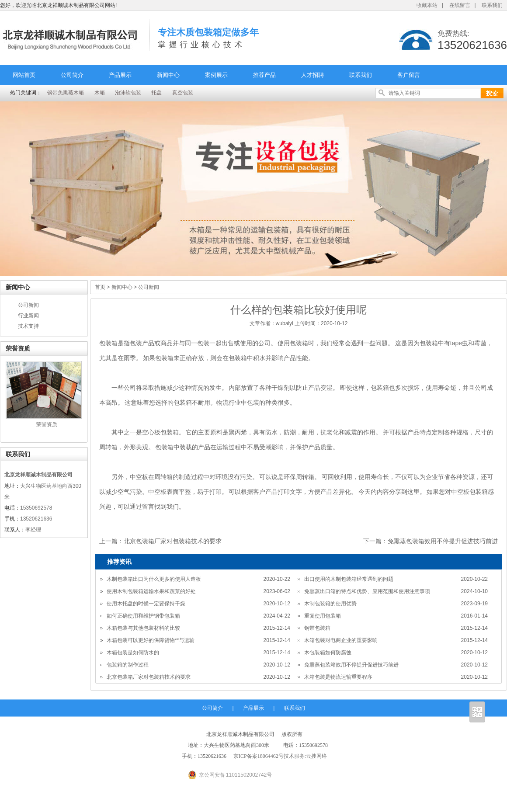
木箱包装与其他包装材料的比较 (143, 628)
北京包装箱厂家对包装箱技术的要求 (173, 541)
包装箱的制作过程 (128, 665)
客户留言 (408, 75)
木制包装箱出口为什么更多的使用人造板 (154, 579)
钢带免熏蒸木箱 (65, 93)
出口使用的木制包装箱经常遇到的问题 (348, 579)
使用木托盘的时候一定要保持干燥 (146, 604)
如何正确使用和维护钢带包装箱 (143, 616)
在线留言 (459, 5)
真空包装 (182, 93)
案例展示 (216, 75)
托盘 (156, 93)
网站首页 (24, 75)
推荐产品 (264, 75)
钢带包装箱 (317, 628)
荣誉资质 (46, 424)
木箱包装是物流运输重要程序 (338, 677)
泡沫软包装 (128, 93)
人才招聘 (312, 75)
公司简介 (72, 75)
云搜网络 (316, 756)
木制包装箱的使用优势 (330, 604)
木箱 (99, 93)
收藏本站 (427, 5)
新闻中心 (168, 75)
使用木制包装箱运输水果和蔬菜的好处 (151, 591)
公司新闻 (28, 305)
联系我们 (492, 5)
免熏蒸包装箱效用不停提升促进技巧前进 (443, 541)
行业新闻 (28, 315)
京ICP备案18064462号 (258, 756)
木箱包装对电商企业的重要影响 (341, 640)
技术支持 (28, 326)
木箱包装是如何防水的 (133, 652)
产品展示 (120, 75)
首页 (100, 287)
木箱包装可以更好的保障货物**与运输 (150, 640)
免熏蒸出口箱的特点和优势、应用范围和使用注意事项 (367, 591)
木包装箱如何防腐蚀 (327, 652)
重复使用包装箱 (322, 616)
